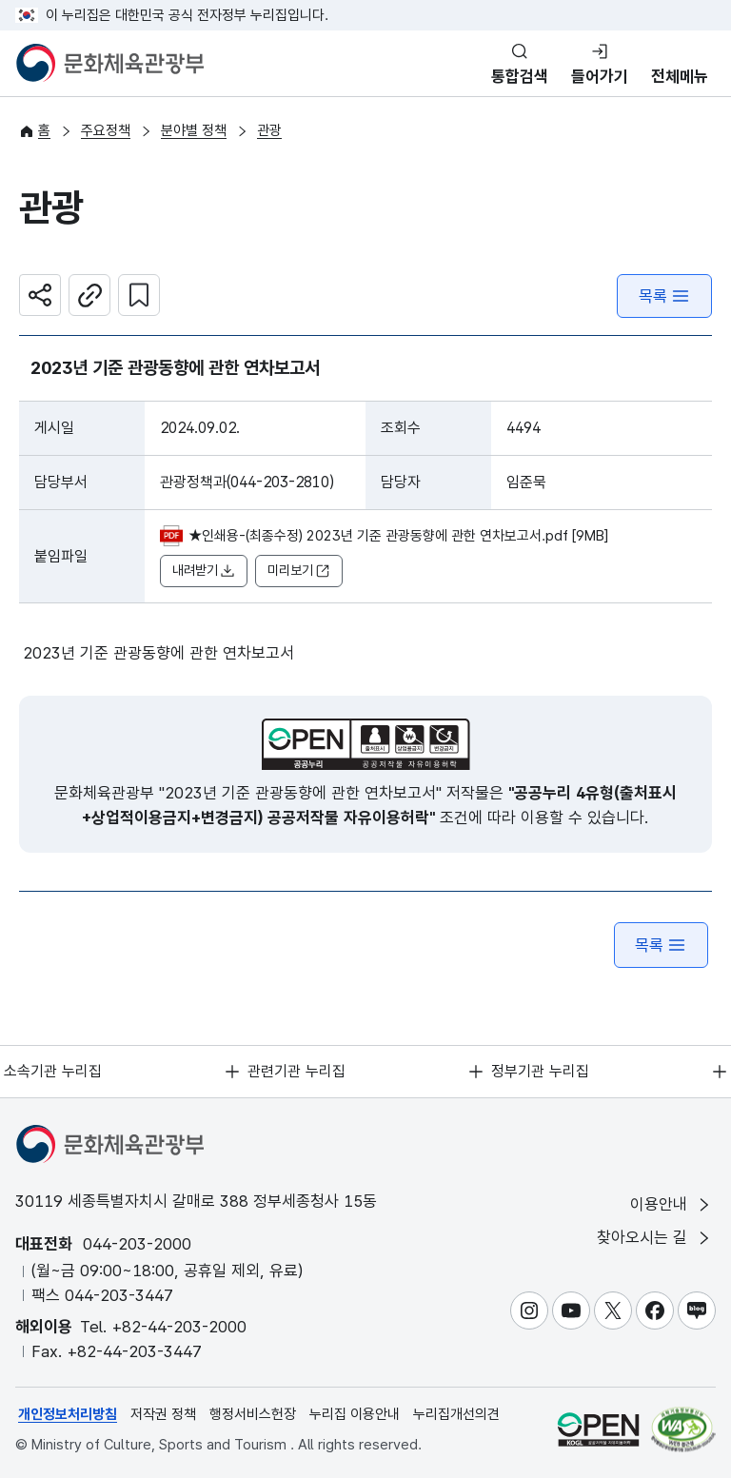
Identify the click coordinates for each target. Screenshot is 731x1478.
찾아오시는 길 (655, 1239)
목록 (664, 296)
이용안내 (671, 1204)
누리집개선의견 (456, 1414)
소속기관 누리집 (54, 1071)
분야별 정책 (194, 131)
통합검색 (519, 76)
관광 (269, 131)
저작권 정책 (163, 1414)
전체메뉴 (679, 76)
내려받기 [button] (203, 571)
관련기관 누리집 (297, 1071)
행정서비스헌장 (252, 1414)
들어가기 (599, 76)
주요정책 (105, 131)
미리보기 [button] (298, 571)
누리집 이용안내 (354, 1414)
